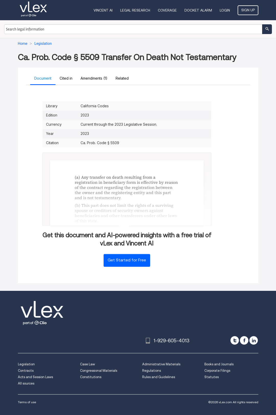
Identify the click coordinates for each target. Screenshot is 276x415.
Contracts (26, 371)
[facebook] (244, 340)
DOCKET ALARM (198, 10)
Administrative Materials (161, 364)
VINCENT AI (103, 10)
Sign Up (248, 10)
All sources (26, 383)
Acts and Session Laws (35, 377)
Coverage (167, 10)
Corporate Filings (217, 371)
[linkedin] (253, 340)
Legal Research (135, 10)
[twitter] (234, 340)
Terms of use (27, 402)
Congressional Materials (98, 371)
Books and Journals (219, 364)
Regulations (151, 371)
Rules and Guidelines (158, 377)
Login (225, 10)
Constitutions (90, 377)
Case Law (87, 364)
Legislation (26, 364)
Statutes (211, 377)
